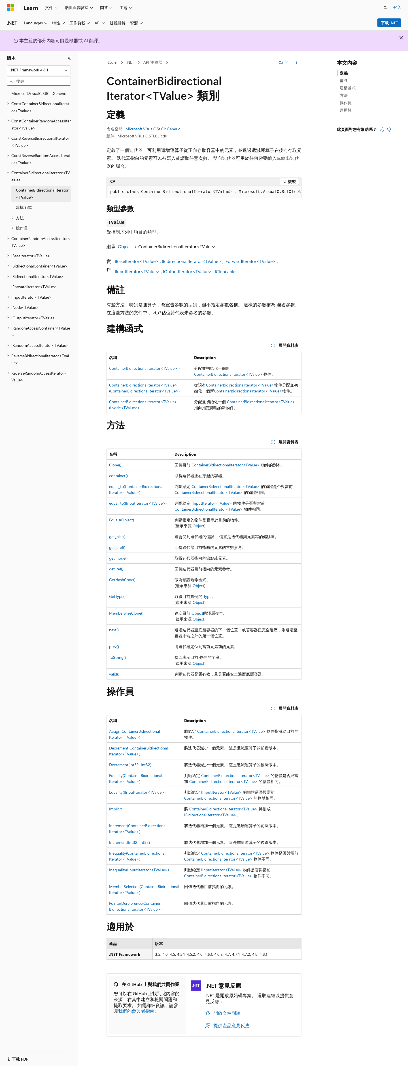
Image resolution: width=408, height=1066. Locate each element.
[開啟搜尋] (385, 8)
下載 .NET (389, 23)
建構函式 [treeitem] (24, 207)
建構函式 (348, 87)
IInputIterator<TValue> (137, 271)
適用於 (346, 110)
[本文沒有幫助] (389, 129)
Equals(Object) (121, 520)
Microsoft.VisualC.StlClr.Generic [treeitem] (38, 93)
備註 (344, 80)
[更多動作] (296, 62)
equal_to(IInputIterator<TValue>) (138, 503)
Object (124, 246)
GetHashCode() (122, 579)
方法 (344, 95)
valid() (114, 674)
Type (207, 596)
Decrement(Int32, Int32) (130, 764)
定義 (344, 73)
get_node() (118, 558)
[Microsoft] (10, 7)
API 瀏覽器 (152, 62)
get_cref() (117, 547)
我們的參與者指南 (136, 1011)
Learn (112, 62)
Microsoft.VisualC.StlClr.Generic (153, 128)
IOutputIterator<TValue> (187, 271)
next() (114, 629)
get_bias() (117, 536)
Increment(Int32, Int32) (129, 842)
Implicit (115, 809)
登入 (397, 7)
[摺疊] (69, 58)
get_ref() (116, 569)
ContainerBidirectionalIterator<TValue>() (144, 368)
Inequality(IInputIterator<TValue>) (139, 869)
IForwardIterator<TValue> (250, 261)
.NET (130, 62)
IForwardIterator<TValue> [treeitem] (34, 286)
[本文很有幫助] (382, 129)
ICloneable (225, 271)
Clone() (115, 465)
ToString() (117, 657)
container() (118, 475)
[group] (204, 192)
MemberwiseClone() (126, 613)
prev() (114, 646)
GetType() (117, 596)
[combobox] (39, 70)
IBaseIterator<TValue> (137, 261)
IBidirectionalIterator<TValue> (191, 261)
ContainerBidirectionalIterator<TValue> (228, 374)
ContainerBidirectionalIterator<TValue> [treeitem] (42, 193)
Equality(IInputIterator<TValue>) (137, 792)
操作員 (346, 102)
